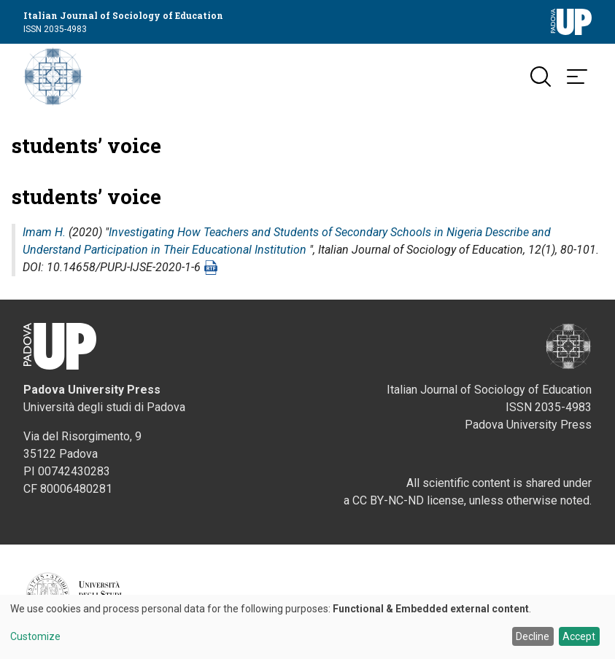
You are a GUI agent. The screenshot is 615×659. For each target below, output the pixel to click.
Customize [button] (35, 636)
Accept (578, 636)
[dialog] (307, 627)
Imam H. (44, 232)
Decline (532, 636)
